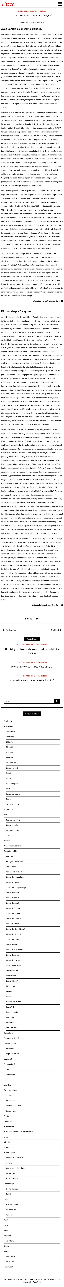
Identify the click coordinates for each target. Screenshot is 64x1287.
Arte (5, 815)
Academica (8, 721)
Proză (6, 1220)
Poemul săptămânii (13, 1204)
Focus (8, 996)
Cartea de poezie (12, 939)
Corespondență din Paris (15, 1168)
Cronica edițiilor (12, 970)
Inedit (6, 1137)
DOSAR (6, 1069)
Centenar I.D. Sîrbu (13, 1106)
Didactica (9, 742)
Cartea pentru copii (13, 965)
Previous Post (10, 630)
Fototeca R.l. (8, 1121)
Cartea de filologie (13, 908)
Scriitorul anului (10, 1241)
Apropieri (9, 856)
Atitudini (7, 841)
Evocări (6, 1116)
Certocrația (10, 731)
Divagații (9, 747)
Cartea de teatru (12, 955)
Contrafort (10, 737)
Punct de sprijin (12, 1012)
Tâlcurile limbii (9, 1262)
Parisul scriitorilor (13, 1178)
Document (8, 1059)
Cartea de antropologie (15, 877)
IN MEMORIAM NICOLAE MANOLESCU (32, 11)
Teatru (8, 835)
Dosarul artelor (9, 1074)
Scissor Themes (48, 1279)
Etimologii (8, 1085)
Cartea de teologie (13, 960)
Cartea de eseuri (12, 903)
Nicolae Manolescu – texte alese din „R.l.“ (32, 666)
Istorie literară (9, 1152)
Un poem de (11, 1210)
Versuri (9, 1215)
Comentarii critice (11, 851)
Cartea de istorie (12, 924)
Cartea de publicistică (14, 950)
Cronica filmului (12, 825)
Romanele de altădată (14, 1158)
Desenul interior (12, 986)
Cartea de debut (12, 898)
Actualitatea (8, 726)
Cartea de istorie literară (15, 929)
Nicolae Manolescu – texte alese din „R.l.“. (32, 680)
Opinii (8, 778)
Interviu (7, 1142)
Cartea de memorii (13, 934)
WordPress (37, 1282)
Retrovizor (10, 1022)
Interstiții (9, 757)
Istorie (6, 1147)
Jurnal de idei (11, 763)
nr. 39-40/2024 (38, 22)
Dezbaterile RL (9, 1048)
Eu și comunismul (10, 1090)
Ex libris (9, 991)
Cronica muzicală (12, 830)
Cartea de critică (12, 892)
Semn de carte (11, 1028)
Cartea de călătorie (13, 882)
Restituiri (7, 1236)
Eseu (5, 1080)
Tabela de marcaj (12, 804)
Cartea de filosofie (13, 913)
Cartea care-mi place (14, 872)
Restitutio (10, 1017)
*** (32, 19)
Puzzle (8, 799)
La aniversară (11, 1111)
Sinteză (6, 1246)
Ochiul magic (9, 1184)
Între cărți (10, 1007)
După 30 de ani (12, 1256)
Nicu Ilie (16, 1279)
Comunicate (8, 1033)
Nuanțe (9, 773)
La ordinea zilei (12, 768)
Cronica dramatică (13, 820)
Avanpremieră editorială (13, 846)
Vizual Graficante (26, 1279)
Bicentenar (10, 1100)
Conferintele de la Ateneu (13, 1038)
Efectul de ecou (12, 1189)
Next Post (55, 630)
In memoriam (9, 1126)
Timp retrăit (8, 1267)
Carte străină (11, 867)
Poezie (6, 1199)
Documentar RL (10, 1064)
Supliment (8, 1251)
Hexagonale (10, 1173)
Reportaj (7, 1230)
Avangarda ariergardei (14, 861)
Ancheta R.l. (8, 809)
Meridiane (8, 1163)
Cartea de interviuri (13, 918)
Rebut (8, 1194)
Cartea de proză (12, 944)
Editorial (9, 752)
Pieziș (8, 789)
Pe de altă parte (12, 783)
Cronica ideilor (11, 976)
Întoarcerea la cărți (13, 1002)
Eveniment (8, 1095)
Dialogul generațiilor (11, 1054)
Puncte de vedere (13, 794)
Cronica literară (12, 981)
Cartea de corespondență (16, 887)
